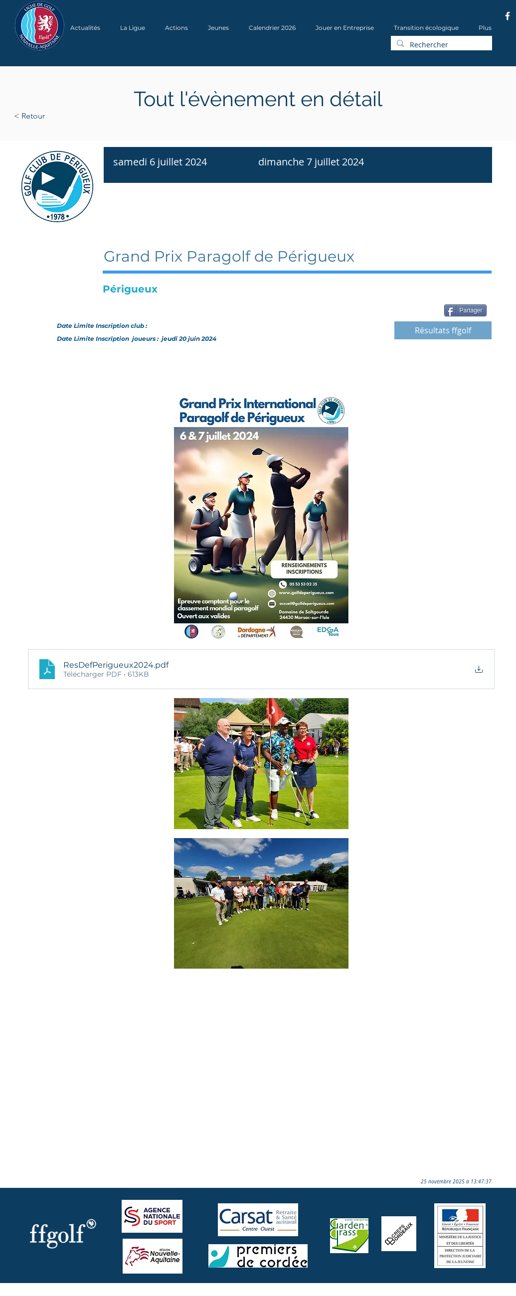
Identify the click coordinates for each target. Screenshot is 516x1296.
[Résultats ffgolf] (443, 330)
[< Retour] (61, 116)
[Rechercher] (440, 45)
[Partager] (465, 310)
